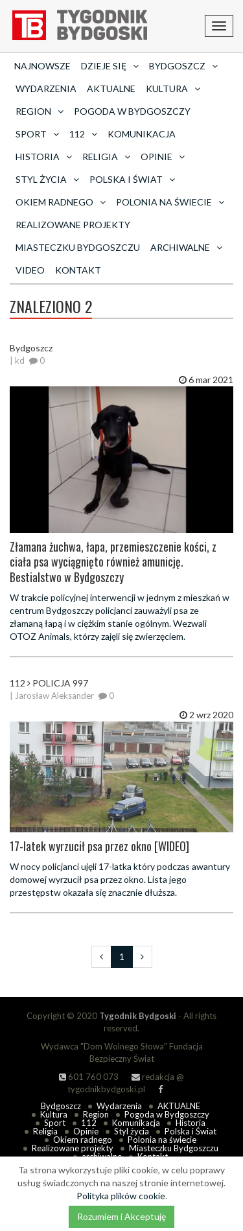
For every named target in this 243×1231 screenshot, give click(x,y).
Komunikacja (142, 133)
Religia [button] (106, 156)
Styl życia (131, 1131)
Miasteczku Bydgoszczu (78, 247)
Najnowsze (42, 65)
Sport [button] (37, 133)
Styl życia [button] (47, 179)
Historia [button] (44, 156)
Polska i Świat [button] (132, 179)
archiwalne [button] (186, 247)
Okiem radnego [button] (61, 201)
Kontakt (78, 270)
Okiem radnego (82, 1139)
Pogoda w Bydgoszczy (132, 111)
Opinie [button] (163, 156)
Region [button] (40, 111)
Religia (45, 1131)
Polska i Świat (190, 1131)
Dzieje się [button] (110, 65)
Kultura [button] (173, 88)
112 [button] (83, 133)
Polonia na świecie (162, 1139)
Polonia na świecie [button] (170, 201)
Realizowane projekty (73, 224)
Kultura (53, 1114)
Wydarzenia (46, 88)
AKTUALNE (111, 88)
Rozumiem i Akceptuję (121, 1216)
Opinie (85, 1131)
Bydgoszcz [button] (183, 65)
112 (89, 1123)
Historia (190, 1123)
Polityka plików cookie (120, 1195)
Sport (54, 1123)
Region (96, 1114)
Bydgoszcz (61, 1106)
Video (30, 270)
